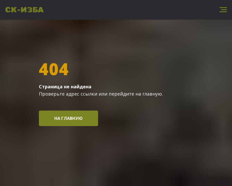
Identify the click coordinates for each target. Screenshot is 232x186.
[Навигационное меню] (223, 9)
